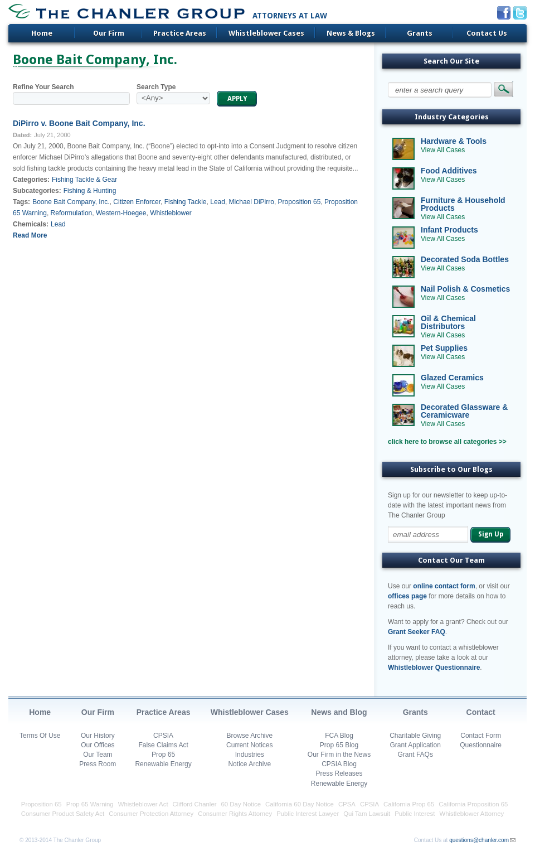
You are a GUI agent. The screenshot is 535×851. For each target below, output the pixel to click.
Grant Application (415, 745)
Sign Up (490, 534)
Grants (419, 33)
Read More (30, 235)
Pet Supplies (444, 348)
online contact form (444, 586)
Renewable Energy (163, 764)
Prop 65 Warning (90, 804)
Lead (217, 202)
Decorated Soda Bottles (465, 259)
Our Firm (108, 33)
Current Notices (249, 745)
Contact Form (480, 735)
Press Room (97, 764)
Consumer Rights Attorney (235, 813)
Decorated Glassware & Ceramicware (464, 411)
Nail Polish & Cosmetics (465, 288)
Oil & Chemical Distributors (448, 322)
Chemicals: (30, 224)
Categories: (31, 179)
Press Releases (338, 773)
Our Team (97, 754)
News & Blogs (351, 33)
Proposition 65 (299, 202)
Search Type (156, 87)
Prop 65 (163, 754)
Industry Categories (452, 117)
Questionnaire (481, 745)
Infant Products (449, 229)
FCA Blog (339, 735)
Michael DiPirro (251, 202)
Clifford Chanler (195, 804)
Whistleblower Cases (266, 33)
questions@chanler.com (479, 840)
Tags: (21, 202)
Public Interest (415, 813)
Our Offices (97, 745)
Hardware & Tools (454, 141)
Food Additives (449, 170)
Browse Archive (249, 735)
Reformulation (72, 213)
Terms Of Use (40, 735)
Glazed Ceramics (452, 377)
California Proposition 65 (473, 804)
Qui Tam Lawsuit (366, 813)
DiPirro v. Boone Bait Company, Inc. (79, 123)
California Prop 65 (408, 804)
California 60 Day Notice (299, 804)
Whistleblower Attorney (471, 813)
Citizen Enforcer (136, 202)
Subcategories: (37, 191)
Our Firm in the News (339, 754)
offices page (407, 596)
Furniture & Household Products (463, 204)
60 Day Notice (241, 804)
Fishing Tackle (185, 202)
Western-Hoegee (121, 213)
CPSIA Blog (339, 764)
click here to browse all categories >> (447, 442)
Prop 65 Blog (339, 745)
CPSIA (163, 735)
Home (41, 33)
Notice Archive (249, 764)
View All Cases (443, 150)
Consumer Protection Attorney (151, 813)
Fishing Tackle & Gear (84, 179)
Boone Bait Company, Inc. (71, 202)
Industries (249, 754)
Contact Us (486, 33)
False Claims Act (163, 745)
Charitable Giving (415, 735)
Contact (480, 712)
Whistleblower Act (143, 804)
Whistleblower (171, 213)
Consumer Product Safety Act (62, 813)
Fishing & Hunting (90, 191)
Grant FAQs (415, 754)
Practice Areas (179, 33)
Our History (98, 735)
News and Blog (339, 712)
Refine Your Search (43, 87)
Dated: (22, 135)
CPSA (347, 804)
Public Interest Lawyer (307, 813)
